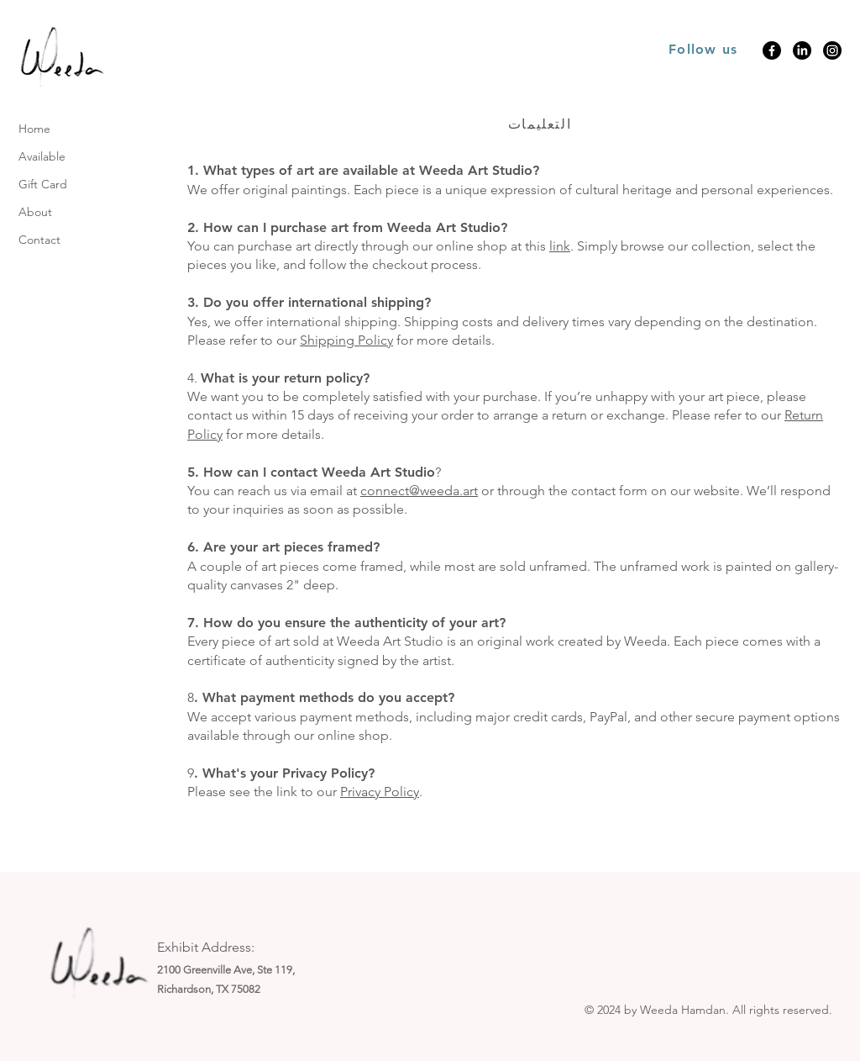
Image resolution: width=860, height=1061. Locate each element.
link (559, 246)
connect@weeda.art (419, 491)
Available (42, 156)
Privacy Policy (379, 792)
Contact (39, 239)
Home (34, 128)
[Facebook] (772, 50)
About (35, 211)
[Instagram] (832, 50)
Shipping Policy (346, 340)
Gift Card (42, 184)
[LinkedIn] (802, 50)
